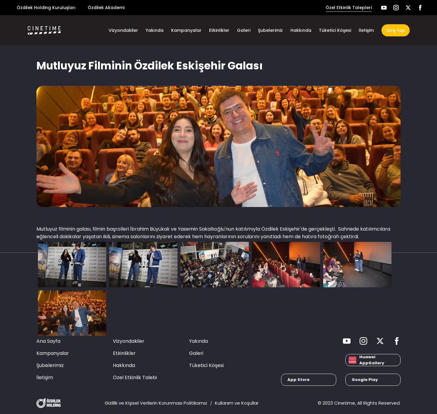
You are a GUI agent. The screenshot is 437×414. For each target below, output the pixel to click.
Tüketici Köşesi (335, 30)
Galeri (243, 30)
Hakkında (300, 30)
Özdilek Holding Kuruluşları (46, 8)
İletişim (366, 30)
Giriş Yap (395, 30)
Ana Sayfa (48, 341)
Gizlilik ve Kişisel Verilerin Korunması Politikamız (156, 403)
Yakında (155, 30)
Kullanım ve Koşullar (237, 403)
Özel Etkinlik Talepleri (349, 8)
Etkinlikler (219, 30)
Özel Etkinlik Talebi (135, 377)
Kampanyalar (186, 30)
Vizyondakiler (123, 30)
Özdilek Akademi (106, 8)
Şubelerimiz (270, 30)
